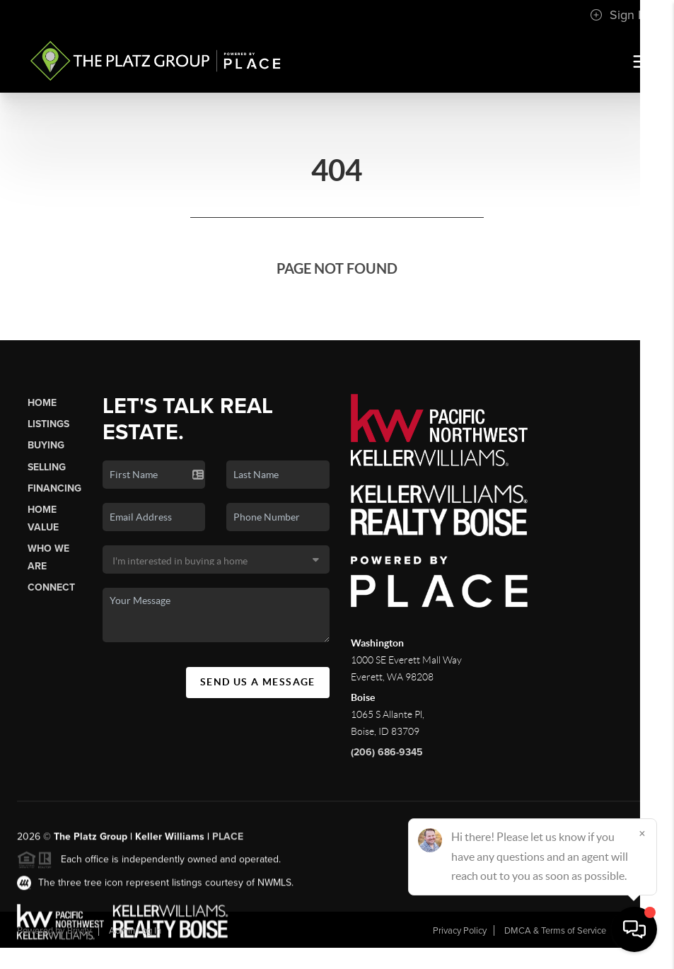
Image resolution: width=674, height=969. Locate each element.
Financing (54, 488)
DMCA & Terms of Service (555, 930)
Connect (51, 587)
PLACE (227, 844)
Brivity (79, 930)
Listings (48, 424)
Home (42, 403)
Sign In (619, 15)
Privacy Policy (460, 930)
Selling (47, 467)
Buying (46, 445)
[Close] (642, 833)
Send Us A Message (257, 681)
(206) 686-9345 (387, 752)
